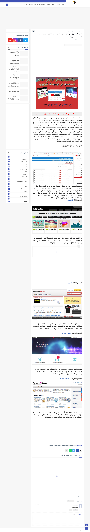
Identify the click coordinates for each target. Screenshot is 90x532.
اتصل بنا (41, 1)
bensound (69, 200)
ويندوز (17, 198)
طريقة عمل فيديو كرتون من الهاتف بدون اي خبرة (13, 99)
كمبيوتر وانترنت (57, 445)
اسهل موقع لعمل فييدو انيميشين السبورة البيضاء (14, 92)
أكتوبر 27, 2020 (15, 58)
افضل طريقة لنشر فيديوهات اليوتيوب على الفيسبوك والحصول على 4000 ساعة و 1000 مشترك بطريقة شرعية (13, 62)
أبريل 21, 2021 (15, 96)
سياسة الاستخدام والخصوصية (52, 1)
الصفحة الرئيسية (61, 1)
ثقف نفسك (25, 4)
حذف (71, 509)
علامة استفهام (65, 445)
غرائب (17, 191)
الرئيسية (79, 31)
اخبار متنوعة (17, 159)
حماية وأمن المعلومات (33, 4)
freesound (68, 283)
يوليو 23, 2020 (15, 89)
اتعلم (17, 156)
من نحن (44, 1)
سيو (17, 186)
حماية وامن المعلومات (17, 181)
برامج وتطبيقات (42, 4)
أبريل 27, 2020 (15, 51)
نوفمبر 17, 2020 (15, 66)
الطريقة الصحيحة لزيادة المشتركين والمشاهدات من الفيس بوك (13, 54)
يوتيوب (51, 445)
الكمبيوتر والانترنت (51, 4)
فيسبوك (17, 193)
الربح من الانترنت (60, 4)
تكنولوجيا (17, 174)
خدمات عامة (17, 184)
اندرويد (17, 166)
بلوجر (17, 171)
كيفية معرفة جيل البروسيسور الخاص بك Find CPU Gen (14, 77)
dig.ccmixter (66, 333)
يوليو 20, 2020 (15, 82)
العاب (17, 164)
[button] (77, 450)
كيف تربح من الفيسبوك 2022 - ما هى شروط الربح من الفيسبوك (14, 70)
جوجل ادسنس (17, 179)
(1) (33, 40)
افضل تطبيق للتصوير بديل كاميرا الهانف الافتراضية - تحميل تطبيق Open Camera (13, 85)
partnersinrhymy (65, 379)
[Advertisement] (45, 18)
